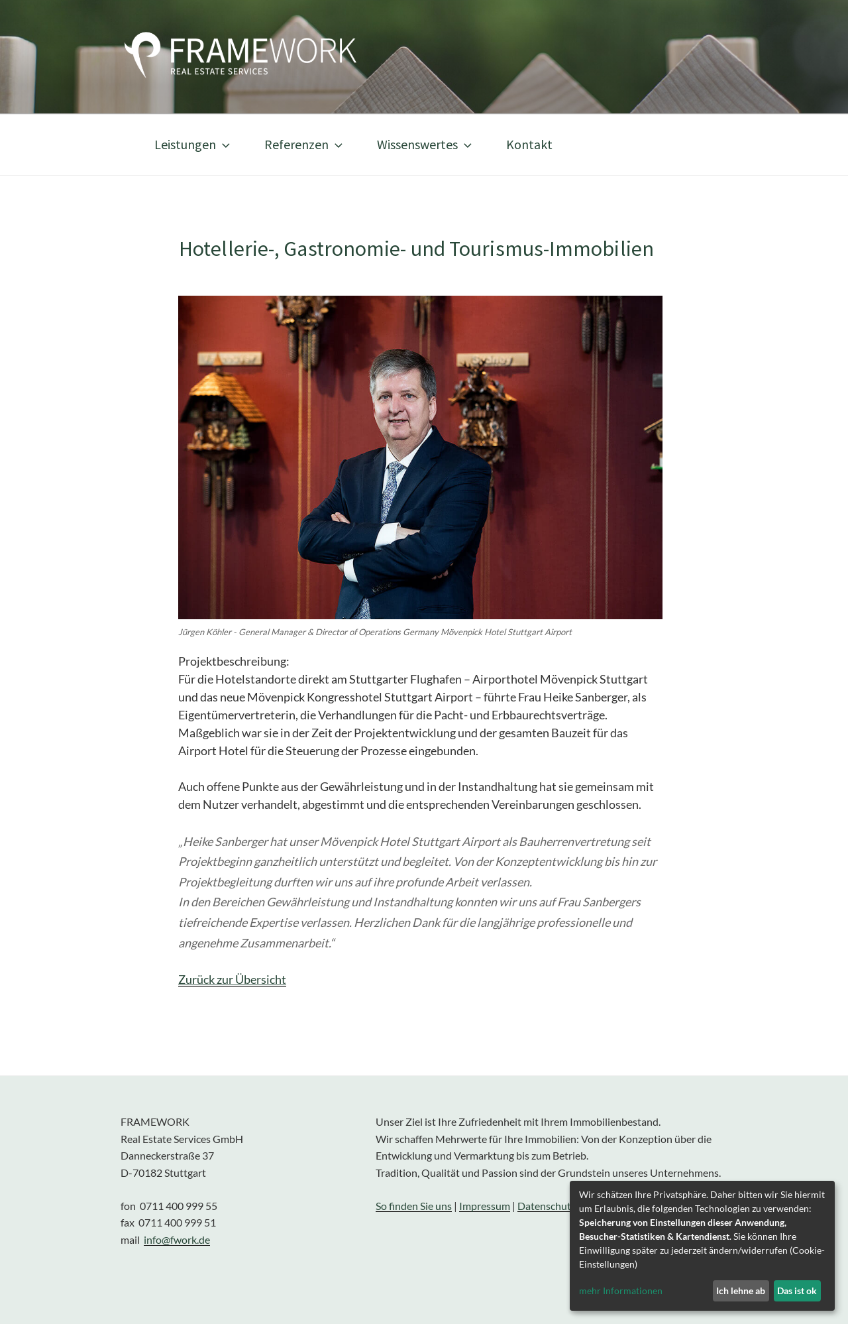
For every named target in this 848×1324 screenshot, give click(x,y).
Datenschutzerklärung (568, 1205)
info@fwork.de (177, 1239)
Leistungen (193, 144)
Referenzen (304, 144)
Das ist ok (797, 1290)
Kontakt (529, 144)
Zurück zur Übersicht (232, 979)
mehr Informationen (620, 1290)
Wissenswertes (425, 144)
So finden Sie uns (414, 1205)
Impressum (484, 1205)
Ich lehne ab (740, 1290)
